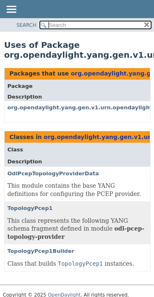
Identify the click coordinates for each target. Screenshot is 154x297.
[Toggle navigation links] (11, 10)
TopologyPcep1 (30, 208)
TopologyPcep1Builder (40, 251)
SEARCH (26, 25)
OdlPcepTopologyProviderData (53, 173)
